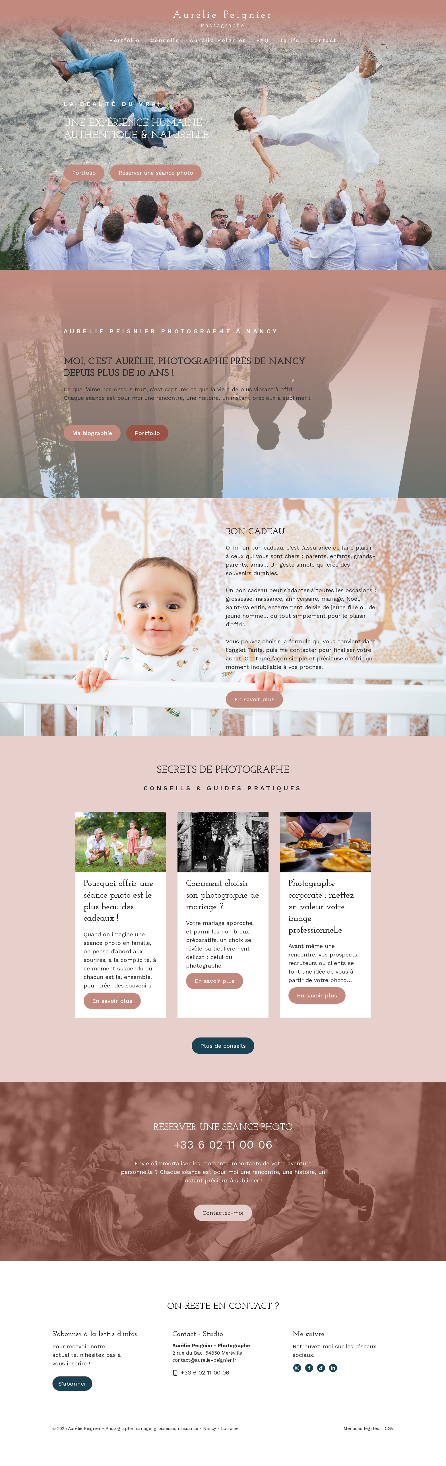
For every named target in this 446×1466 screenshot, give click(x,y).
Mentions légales (361, 1428)
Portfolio (124, 40)
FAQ (262, 40)
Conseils (165, 40)
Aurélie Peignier (223, 15)
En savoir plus (254, 699)
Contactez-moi (223, 1212)
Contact (323, 40)
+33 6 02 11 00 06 (223, 1144)
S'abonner (72, 1383)
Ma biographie (92, 433)
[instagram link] (297, 1368)
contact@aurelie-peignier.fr (204, 1360)
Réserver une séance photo (156, 172)
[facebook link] (309, 1368)
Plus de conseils (223, 1045)
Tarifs (290, 40)
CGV (389, 1428)
